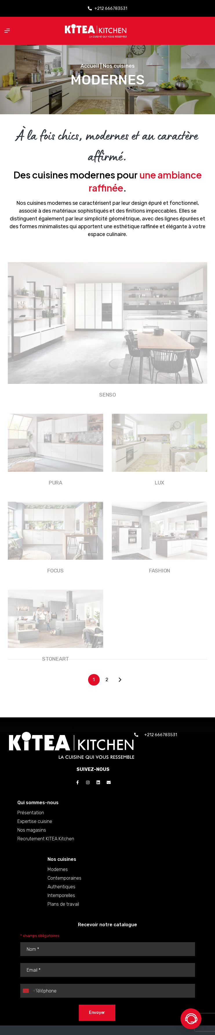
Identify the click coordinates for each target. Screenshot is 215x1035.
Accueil (90, 66)
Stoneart (55, 667)
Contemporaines (79, 878)
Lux (159, 492)
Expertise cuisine (55, 821)
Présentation (51, 812)
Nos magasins (52, 830)
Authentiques (76, 886)
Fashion (159, 580)
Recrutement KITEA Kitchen (66, 838)
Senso (107, 403)
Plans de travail (78, 904)
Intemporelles (76, 895)
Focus (55, 580)
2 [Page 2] (106, 679)
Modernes (72, 869)
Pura (55, 492)
